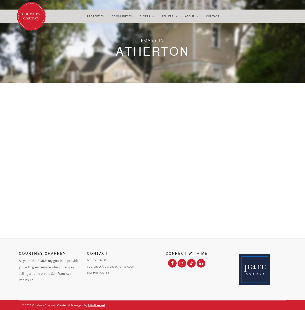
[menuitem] (95, 16)
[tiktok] (191, 264)
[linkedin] (201, 264)
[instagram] (182, 264)
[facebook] (172, 264)
